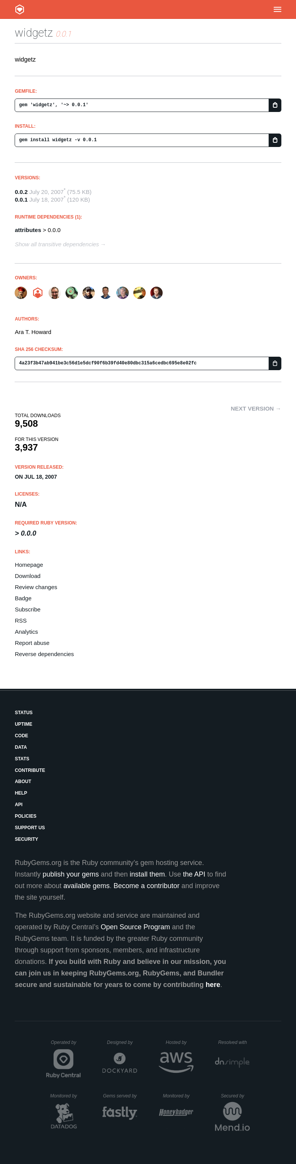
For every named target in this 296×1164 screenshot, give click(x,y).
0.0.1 (21, 199)
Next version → (256, 408)
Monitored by (65, 1096)
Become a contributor (147, 886)
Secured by (235, 1096)
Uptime (23, 724)
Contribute (30, 770)
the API (194, 874)
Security (26, 839)
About (23, 781)
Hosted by (179, 1042)
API (18, 804)
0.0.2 (21, 192)
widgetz (34, 32)
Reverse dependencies (44, 654)
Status (23, 712)
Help (21, 793)
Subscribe (27, 609)
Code (21, 735)
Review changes (36, 587)
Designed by (122, 1042)
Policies (25, 816)
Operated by (66, 1045)
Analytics (26, 631)
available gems (87, 886)
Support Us (30, 827)
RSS (21, 620)
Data (21, 747)
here (213, 985)
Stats (22, 759)
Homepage (29, 564)
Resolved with (234, 1042)
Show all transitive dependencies (57, 244)
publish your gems (70, 874)
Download (27, 576)
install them (147, 874)
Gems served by (120, 1096)
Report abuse (32, 643)
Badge (23, 598)
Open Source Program (135, 927)
